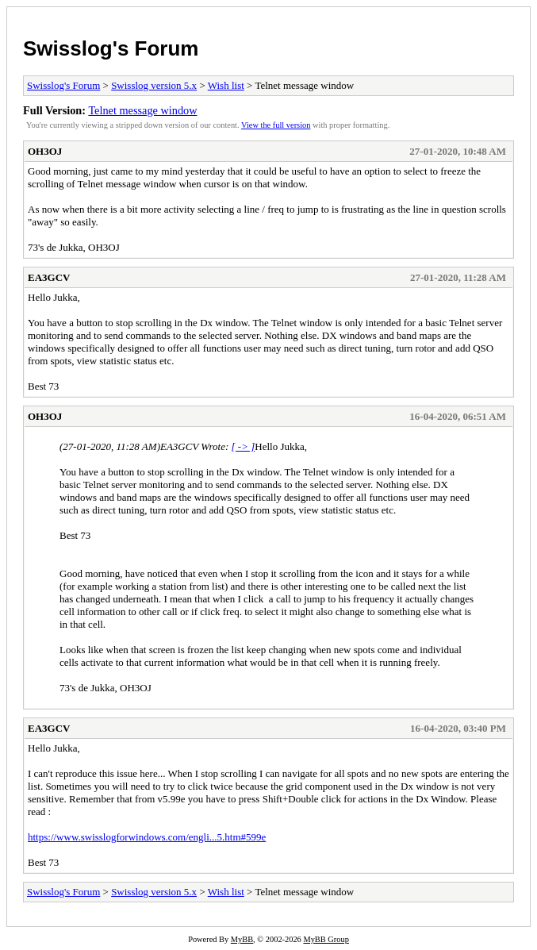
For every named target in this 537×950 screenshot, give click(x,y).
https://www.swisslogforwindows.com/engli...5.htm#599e (147, 837)
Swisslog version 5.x (154, 85)
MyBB (242, 939)
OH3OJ (45, 151)
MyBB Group (325, 939)
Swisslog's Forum (110, 48)
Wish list (226, 85)
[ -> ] (243, 446)
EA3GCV (49, 277)
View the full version (275, 125)
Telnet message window (142, 110)
